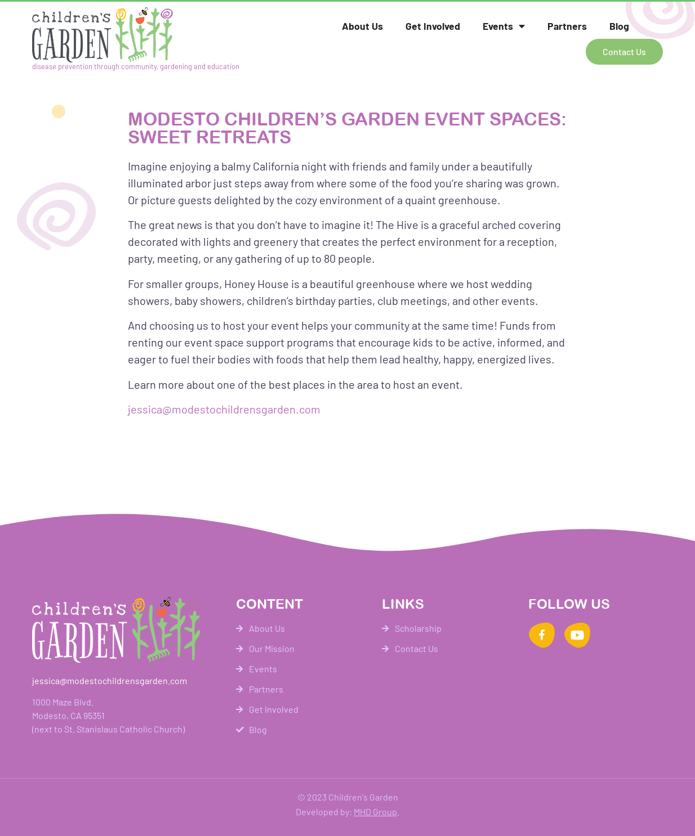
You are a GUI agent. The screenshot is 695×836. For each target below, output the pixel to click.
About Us (362, 26)
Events (504, 26)
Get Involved (433, 26)
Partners (567, 26)
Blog (619, 26)
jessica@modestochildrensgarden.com (224, 409)
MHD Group (375, 811)
